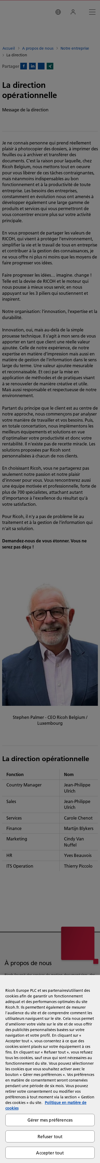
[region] (50, 1069)
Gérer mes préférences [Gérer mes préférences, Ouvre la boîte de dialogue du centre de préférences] (50, 1120)
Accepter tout (50, 1153)
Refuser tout (50, 1136)
